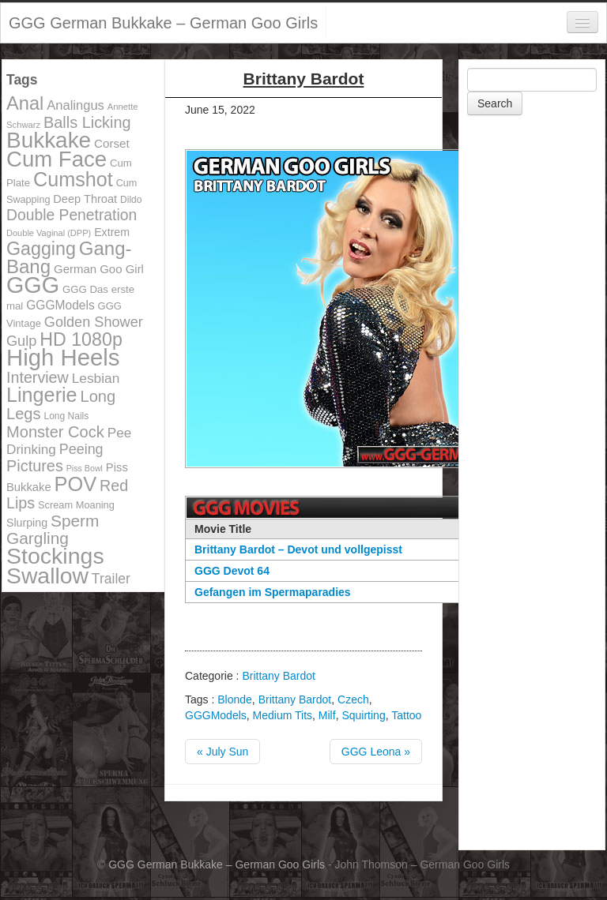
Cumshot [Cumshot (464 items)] (73, 179)
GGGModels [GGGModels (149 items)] (60, 305)
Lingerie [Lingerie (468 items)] (41, 395)
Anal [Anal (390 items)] (24, 103)
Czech (353, 699)
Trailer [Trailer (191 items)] (111, 579)
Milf (327, 715)
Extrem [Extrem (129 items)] (112, 232)
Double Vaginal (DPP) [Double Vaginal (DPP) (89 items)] (48, 233)
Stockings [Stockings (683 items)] (55, 555)
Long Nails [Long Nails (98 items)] (66, 416)
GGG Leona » (375, 751)
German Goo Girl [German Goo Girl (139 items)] (99, 269)
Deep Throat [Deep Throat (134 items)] (85, 199)
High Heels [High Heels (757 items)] (62, 357)
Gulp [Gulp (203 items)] (21, 341)
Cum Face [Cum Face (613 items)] (56, 159)
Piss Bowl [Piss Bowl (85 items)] (84, 468)
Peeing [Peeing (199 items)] (81, 449)
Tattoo (406, 715)
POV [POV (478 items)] (76, 484)
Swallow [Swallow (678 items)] (47, 575)
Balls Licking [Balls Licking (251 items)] (87, 122)
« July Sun (222, 751)
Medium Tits (282, 715)
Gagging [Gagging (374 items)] (41, 248)
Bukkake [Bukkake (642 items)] (48, 140)
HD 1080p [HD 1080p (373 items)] (81, 339)
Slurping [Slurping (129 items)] (26, 522)
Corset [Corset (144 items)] (112, 143)
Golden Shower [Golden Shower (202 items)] (93, 322)
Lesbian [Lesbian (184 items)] (96, 378)
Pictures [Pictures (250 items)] (34, 465)
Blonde (234, 699)
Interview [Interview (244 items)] (37, 377)
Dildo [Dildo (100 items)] (130, 199)
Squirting (363, 715)
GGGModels (216, 715)
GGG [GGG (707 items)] (32, 285)
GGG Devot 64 (232, 570)
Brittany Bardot (278, 675)
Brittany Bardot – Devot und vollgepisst (298, 549)
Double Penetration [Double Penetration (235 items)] (71, 215)
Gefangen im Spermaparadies (272, 592)
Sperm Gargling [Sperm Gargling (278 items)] (52, 529)
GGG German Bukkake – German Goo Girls (163, 23)
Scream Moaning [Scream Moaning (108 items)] (76, 505)
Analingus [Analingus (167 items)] (75, 105)
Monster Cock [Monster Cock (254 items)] (55, 432)
